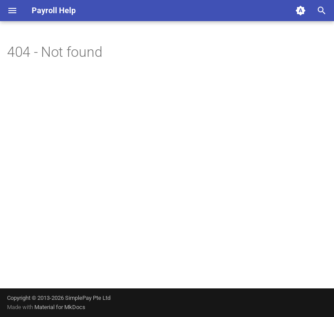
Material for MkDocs (59, 307)
